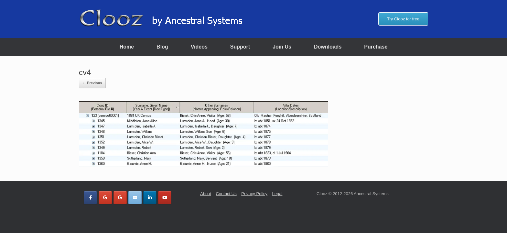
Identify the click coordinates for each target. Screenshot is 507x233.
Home (127, 47)
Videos (199, 47)
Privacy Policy (254, 193)
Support (240, 47)
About (205, 193)
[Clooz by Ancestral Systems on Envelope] (135, 197)
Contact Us (226, 193)
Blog (162, 47)
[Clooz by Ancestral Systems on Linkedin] (149, 197)
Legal (277, 193)
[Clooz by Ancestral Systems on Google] (105, 197)
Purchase (375, 47)
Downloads (327, 47)
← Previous (92, 83)
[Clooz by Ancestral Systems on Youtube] (164, 197)
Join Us (282, 47)
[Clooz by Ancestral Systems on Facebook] (90, 197)
